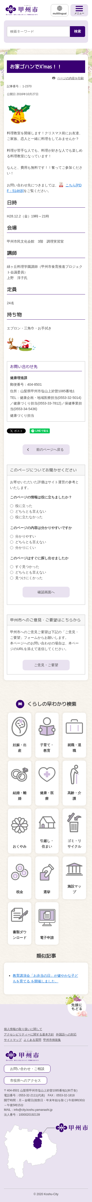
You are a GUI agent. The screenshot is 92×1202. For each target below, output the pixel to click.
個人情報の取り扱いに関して (23, 1029)
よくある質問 (32, 1040)
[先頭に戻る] (76, 1004)
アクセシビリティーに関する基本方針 (29, 1034)
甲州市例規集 (52, 1040)
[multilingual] (59, 10)
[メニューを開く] (79, 10)
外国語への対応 (66, 1034)
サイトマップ (13, 1040)
